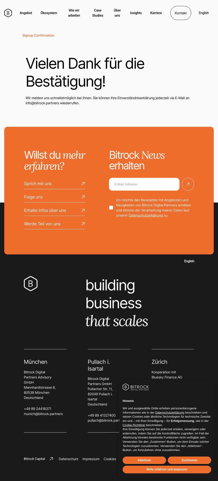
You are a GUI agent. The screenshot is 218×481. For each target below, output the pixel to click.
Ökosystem (48, 13)
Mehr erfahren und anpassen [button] (166, 469)
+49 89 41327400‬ (102, 415)
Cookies (110, 459)
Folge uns (54, 198)
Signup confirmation (38, 35)
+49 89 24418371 (37, 409)
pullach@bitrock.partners (105, 420)
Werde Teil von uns (54, 225)
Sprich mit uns (54, 185)
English (204, 13)
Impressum (90, 459)
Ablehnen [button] (144, 460)
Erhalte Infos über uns (54, 211)
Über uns (117, 12)
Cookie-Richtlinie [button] (134, 425)
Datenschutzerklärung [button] (169, 412)
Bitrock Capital (38, 458)
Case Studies (97, 12)
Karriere (156, 13)
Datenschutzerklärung (146, 215)
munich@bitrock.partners (41, 414)
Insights (136, 13)
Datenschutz (68, 459)
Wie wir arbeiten (74, 12)
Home (9, 35)
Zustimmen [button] (190, 460)
